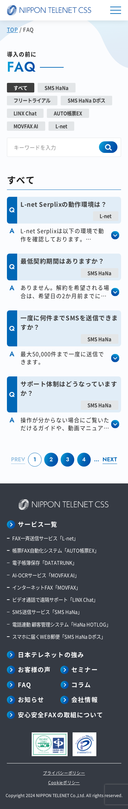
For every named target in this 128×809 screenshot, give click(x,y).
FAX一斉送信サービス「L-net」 (45, 538)
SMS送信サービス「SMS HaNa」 (47, 611)
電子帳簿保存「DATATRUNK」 (44, 562)
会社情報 (84, 699)
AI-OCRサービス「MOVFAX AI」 (45, 575)
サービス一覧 (38, 524)
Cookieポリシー (64, 783)
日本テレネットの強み (51, 655)
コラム (81, 685)
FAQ (24, 685)
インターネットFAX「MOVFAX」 (46, 587)
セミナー (84, 669)
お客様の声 (34, 669)
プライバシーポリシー (64, 773)
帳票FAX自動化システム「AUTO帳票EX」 (55, 550)
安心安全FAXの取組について (61, 715)
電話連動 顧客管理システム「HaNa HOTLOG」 (61, 624)
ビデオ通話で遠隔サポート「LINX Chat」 (55, 599)
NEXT (110, 459)
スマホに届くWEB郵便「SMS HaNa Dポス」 (59, 636)
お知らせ (31, 699)
